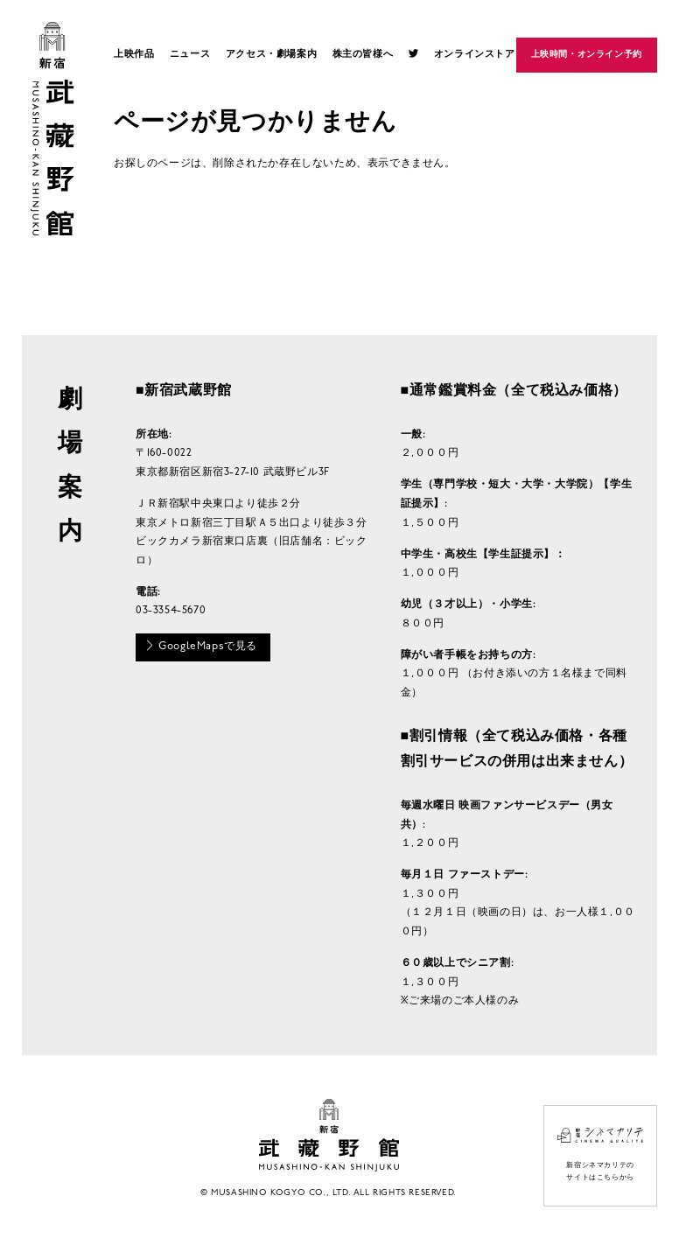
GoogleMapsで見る (200, 646)
